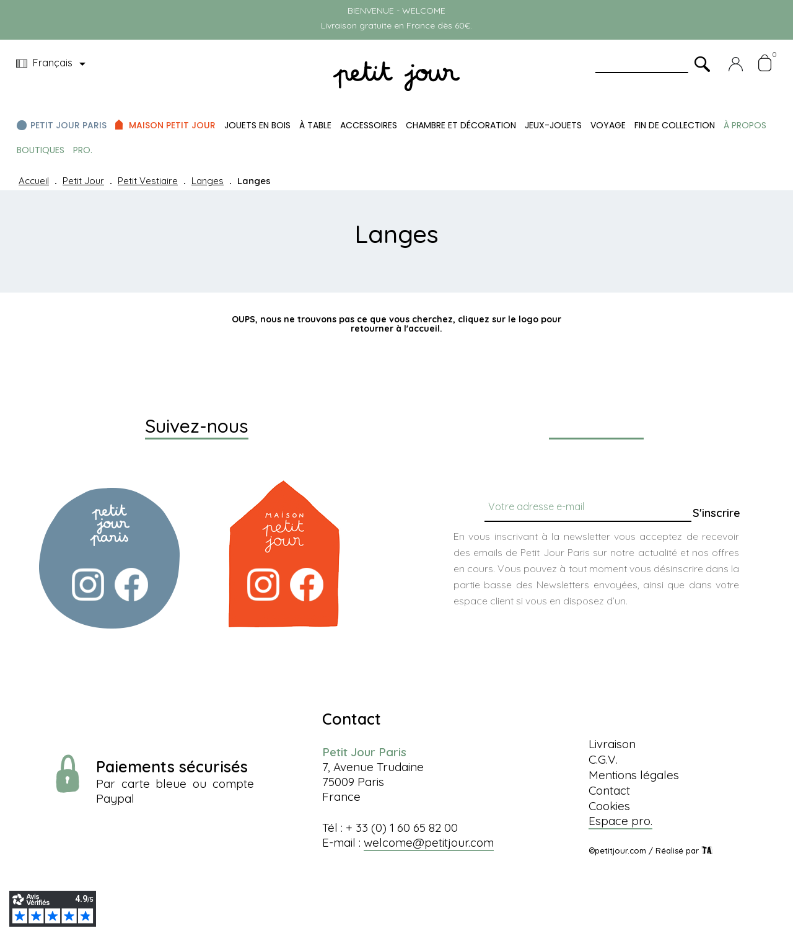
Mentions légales (634, 774)
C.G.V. (603, 759)
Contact (609, 790)
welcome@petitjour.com (429, 842)
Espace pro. (620, 820)
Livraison (612, 743)
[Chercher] (389, 356)
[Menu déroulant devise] (53, 63)
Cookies (609, 805)
